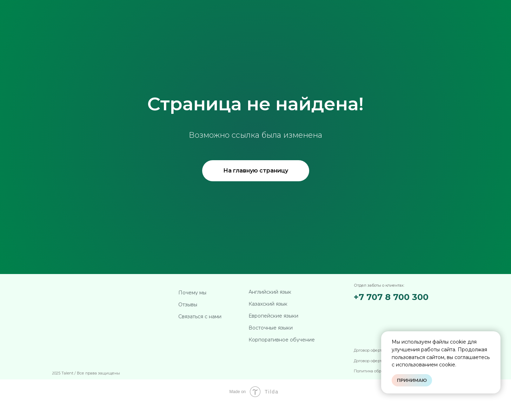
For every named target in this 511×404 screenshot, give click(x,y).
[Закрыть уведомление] (495, 336)
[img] (391, 311)
